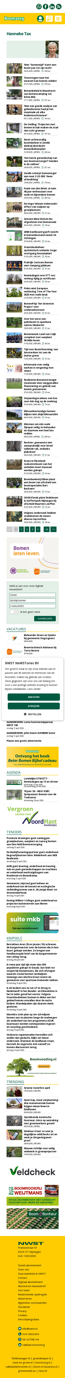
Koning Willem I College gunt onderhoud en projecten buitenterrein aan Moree (32, 902)
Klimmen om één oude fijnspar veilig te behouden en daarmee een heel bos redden (39, 428)
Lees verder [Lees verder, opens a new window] (34, 689)
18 (46, 529)
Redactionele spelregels (32, 1294)
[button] (32, 714)
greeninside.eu (27, 1370)
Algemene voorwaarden (32, 1302)
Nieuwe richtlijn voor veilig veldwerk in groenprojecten (40, 1150)
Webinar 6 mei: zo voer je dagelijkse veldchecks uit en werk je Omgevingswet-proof (40, 1135)
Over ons (23, 1269)
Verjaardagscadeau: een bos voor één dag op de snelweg (40, 399)
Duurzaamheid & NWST (32, 1273)
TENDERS (14, 832)
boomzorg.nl (42, 1362)
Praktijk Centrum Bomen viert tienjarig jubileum (38, 264)
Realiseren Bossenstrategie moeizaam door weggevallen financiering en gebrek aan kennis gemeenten (41, 384)
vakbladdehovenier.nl (18, 1366)
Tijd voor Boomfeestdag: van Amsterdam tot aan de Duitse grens (41, 352)
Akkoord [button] (34, 697)
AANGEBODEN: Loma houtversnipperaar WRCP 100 (30, 723)
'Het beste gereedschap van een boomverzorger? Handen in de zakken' (41, 161)
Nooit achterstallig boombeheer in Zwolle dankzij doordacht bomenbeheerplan (37, 144)
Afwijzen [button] (33, 705)
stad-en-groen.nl (22, 1362)
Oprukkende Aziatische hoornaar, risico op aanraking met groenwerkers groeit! (41, 1120)
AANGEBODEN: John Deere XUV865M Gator (31, 733)
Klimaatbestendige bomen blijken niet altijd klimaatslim (41, 412)
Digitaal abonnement (30, 1282)
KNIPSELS (14, 938)
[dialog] (32, 689)
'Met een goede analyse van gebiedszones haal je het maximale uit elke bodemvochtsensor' (40, 110)
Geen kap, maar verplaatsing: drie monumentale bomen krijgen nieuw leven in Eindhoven (41, 1104)
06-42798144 (30, 1339)
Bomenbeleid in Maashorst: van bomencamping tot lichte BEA (40, 94)
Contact (22, 1277)
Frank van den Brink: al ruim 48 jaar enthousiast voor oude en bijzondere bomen (40, 191)
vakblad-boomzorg (33, 1344)
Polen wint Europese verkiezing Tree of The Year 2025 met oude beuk (40, 291)
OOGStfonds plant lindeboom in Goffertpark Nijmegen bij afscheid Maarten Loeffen (41, 500)
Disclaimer (24, 1307)
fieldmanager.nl (21, 1358)
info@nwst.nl (29, 1328)
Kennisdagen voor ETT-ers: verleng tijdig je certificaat (40, 277)
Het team (24, 1290)
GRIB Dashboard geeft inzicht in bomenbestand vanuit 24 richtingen (41, 235)
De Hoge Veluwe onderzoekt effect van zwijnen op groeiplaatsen (40, 206)
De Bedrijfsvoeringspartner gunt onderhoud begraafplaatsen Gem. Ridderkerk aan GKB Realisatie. (32, 855)
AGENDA (14, 772)
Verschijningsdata (28, 1319)
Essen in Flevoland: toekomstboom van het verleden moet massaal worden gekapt (38, 465)
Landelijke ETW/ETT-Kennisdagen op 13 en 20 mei (41, 780)
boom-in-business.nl (45, 1366)
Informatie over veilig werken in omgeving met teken (39, 367)
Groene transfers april (37, 1087)
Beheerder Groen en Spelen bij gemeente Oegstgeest (40, 636)
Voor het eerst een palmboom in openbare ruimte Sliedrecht (37, 322)
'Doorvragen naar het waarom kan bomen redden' (40, 79)
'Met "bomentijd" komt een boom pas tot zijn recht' (40, 66)
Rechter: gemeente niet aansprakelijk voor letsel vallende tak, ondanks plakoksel (38, 447)
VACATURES (16, 629)
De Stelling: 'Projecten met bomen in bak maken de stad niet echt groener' (41, 127)
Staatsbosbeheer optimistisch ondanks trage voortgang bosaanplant (40, 250)
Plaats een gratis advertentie (24, 740)
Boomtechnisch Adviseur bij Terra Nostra (40, 649)
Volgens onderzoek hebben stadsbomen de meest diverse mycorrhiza (40, 516)
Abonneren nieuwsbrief (32, 1286)
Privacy (22, 1311)
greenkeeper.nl (42, 1358)
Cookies (22, 1315)
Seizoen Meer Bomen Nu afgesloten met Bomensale (40, 220)
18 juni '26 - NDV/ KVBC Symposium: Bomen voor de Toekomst (40, 794)
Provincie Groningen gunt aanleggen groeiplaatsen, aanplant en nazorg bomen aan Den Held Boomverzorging (31, 841)
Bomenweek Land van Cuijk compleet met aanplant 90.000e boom (40, 337)
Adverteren (25, 1298)
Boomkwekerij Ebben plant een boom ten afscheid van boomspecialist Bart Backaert (40, 484)
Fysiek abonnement (29, 1265)
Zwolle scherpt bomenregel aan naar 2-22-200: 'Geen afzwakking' (40, 176)
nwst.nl (43, 1370)
